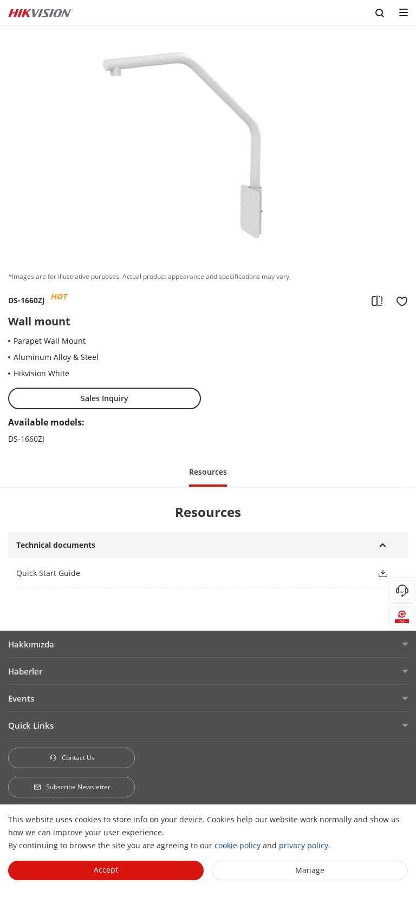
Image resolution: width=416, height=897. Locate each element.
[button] (208, 471)
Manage (309, 870)
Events (21, 698)
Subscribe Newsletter (71, 786)
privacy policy (303, 845)
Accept (106, 870)
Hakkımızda (31, 644)
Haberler (25, 671)
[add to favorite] (398, 300)
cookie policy (237, 845)
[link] (188, 573)
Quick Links (31, 725)
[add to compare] (377, 300)
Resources (208, 472)
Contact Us (72, 757)
